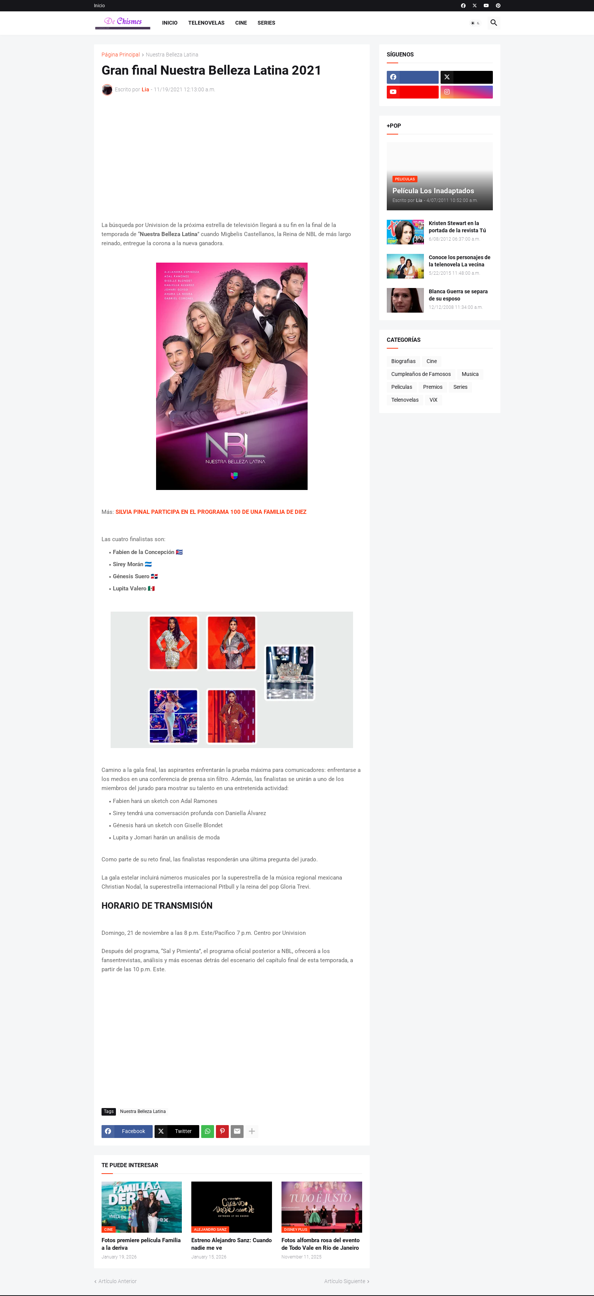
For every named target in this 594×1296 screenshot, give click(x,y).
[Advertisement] (232, 158)
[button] (475, 23)
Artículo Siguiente (344, 1281)
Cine (241, 23)
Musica (470, 374)
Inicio (99, 5)
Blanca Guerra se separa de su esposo (458, 295)
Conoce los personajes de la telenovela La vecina (460, 261)
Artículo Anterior (117, 1281)
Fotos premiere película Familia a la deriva (141, 1244)
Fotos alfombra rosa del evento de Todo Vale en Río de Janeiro (320, 1244)
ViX (434, 400)
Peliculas (401, 387)
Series (266, 23)
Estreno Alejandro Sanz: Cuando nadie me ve (231, 1244)
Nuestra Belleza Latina (172, 55)
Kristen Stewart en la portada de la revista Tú (457, 226)
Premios (432, 387)
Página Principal (121, 55)
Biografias (403, 361)
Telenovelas (206, 23)
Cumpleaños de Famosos (421, 374)
